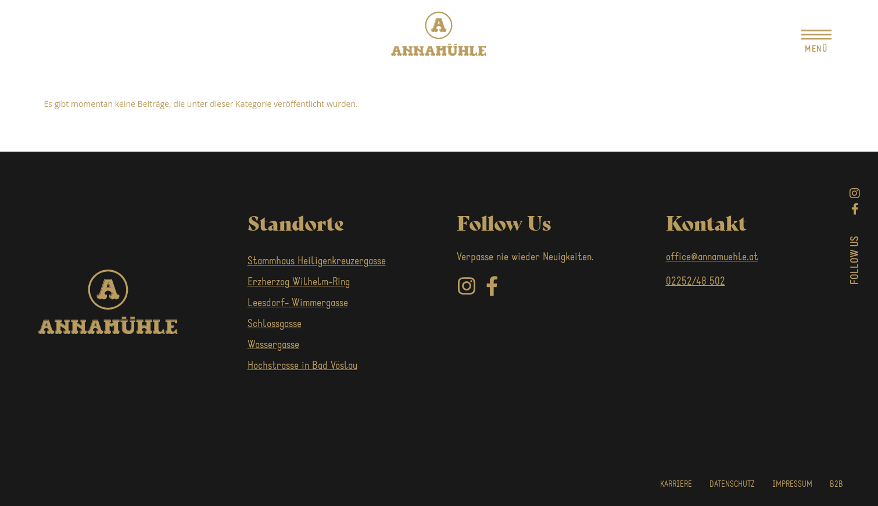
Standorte (296, 221)
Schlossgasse (275, 324)
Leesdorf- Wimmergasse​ (298, 303)
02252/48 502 (695, 282)
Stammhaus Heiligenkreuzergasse (317, 261)
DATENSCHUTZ (732, 484)
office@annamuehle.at (712, 257)
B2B (836, 484)
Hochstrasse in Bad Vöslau (302, 366)
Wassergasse (273, 345)
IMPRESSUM (792, 484)
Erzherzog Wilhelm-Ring (299, 282)
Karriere (676, 484)
